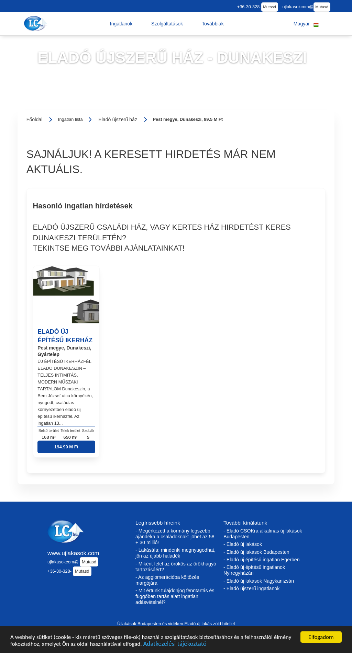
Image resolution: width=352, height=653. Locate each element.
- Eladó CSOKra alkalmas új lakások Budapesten (262, 533)
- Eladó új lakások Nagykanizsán (258, 581)
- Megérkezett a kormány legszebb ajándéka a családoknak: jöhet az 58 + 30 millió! (174, 536)
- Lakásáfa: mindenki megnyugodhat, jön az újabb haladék (175, 553)
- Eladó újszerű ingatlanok (251, 588)
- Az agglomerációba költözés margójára (167, 580)
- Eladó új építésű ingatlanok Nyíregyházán (254, 570)
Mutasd (269, 7)
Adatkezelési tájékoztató (174, 645)
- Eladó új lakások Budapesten (256, 552)
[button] (121, 23)
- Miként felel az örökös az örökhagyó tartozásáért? (175, 566)
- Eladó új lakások (242, 544)
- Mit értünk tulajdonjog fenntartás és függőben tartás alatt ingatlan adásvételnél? (174, 596)
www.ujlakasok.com (73, 553)
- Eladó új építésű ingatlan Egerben (261, 559)
